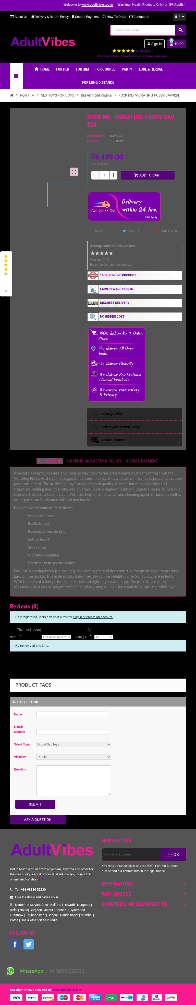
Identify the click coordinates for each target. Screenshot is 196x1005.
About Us (19, 17)
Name (18, 714)
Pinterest (168, 231)
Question (20, 769)
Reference (95, 136)
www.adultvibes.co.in (66, 990)
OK (173, 854)
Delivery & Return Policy (50, 17)
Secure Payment (85, 17)
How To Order (114, 17)
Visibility (20, 757)
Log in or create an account (93, 617)
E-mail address (19, 729)
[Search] (148, 30)
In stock (93, 141)
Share (97, 231)
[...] (41, 879)
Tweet (130, 231)
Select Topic (22, 744)
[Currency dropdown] (179, 17)
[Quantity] (104, 175)
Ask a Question (38, 820)
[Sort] (29, 632)
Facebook (15, 944)
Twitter (28, 944)
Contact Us (139, 17)
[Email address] (131, 854)
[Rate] (91, 632)
